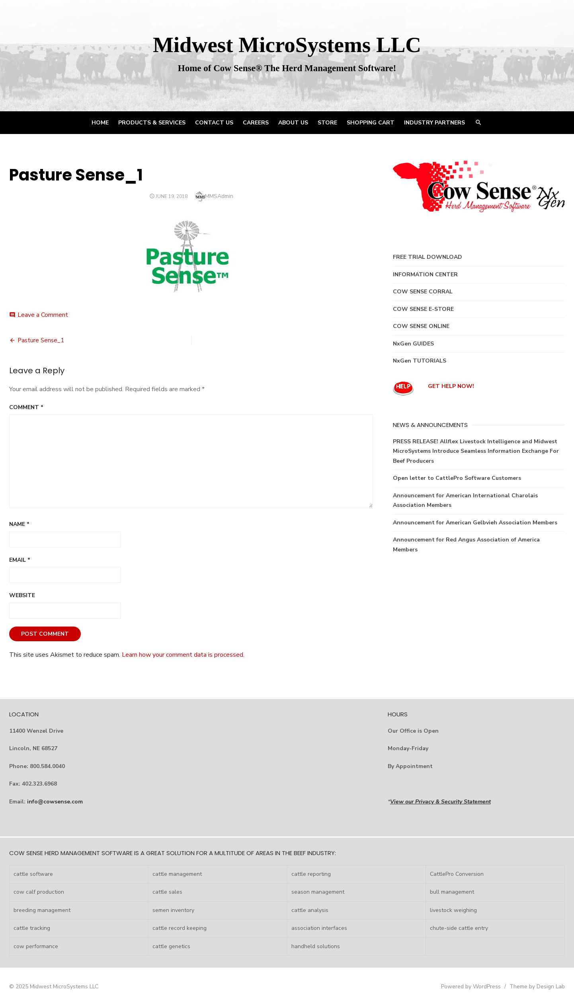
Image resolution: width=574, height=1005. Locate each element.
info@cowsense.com (55, 801)
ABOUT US (293, 122)
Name (19, 524)
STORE (327, 122)
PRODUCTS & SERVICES (151, 122)
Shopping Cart (370, 122)
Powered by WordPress (471, 986)
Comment (26, 407)
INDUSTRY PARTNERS (434, 122)
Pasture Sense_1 (41, 340)
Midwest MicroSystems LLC (287, 45)
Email (19, 560)
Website (22, 595)
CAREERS (256, 122)
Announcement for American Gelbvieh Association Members (475, 522)
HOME (100, 122)
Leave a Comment (43, 314)
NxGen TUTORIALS (419, 361)
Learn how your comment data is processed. (183, 654)
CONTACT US (214, 122)
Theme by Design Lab (537, 986)
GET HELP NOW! (451, 386)
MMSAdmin (219, 196)
